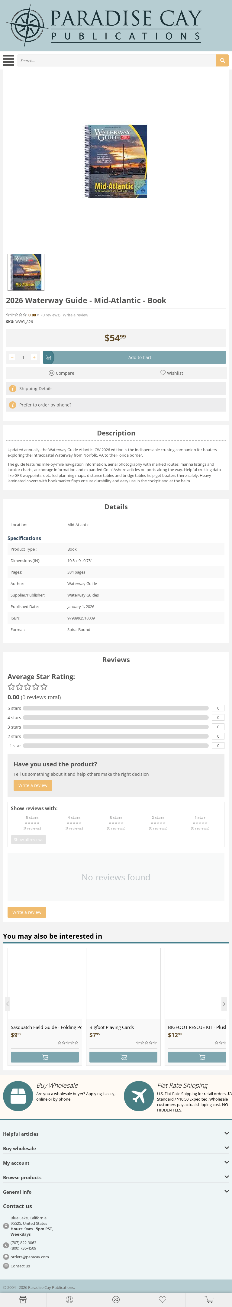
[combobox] (123, 60)
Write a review (75, 315)
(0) (50, 315)
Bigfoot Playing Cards (111, 1027)
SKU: (10, 321)
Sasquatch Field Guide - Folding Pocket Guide (46, 1027)
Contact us (20, 1266)
